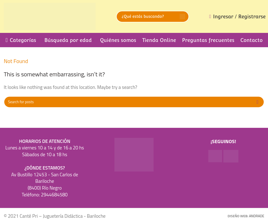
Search (182, 16)
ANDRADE (256, 215)
